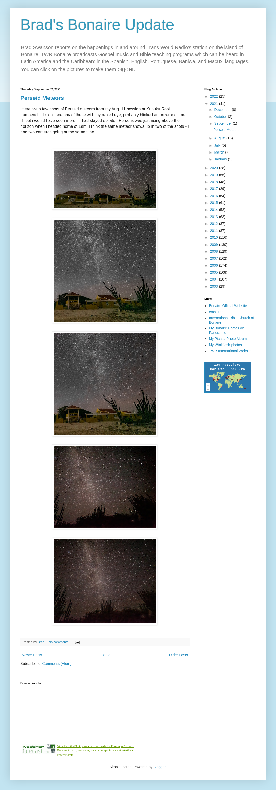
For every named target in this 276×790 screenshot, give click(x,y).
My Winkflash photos (225, 345)
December (223, 110)
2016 (214, 196)
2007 (214, 258)
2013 (214, 217)
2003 (214, 286)
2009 (214, 245)
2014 (214, 210)
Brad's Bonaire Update (97, 24)
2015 (214, 203)
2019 (214, 175)
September (223, 123)
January (221, 159)
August (220, 138)
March (219, 152)
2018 (214, 182)
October (221, 116)
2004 (214, 279)
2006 (214, 265)
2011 (214, 230)
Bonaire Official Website (228, 306)
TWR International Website (230, 351)
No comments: (59, 642)
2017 (214, 189)
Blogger (159, 767)
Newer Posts (32, 655)
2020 (214, 168)
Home (105, 655)
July (218, 145)
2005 (214, 272)
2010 (214, 237)
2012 (214, 224)
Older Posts (178, 655)
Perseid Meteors (42, 98)
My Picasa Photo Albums (229, 339)
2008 (214, 251)
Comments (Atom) (57, 663)
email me (216, 312)
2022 (214, 96)
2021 (214, 103)
